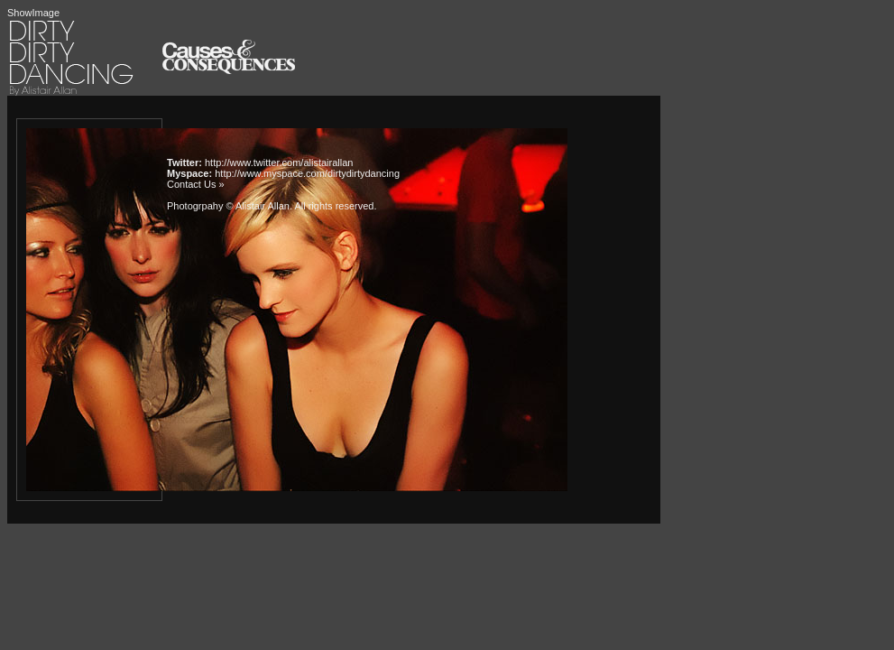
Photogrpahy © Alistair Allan (228, 205)
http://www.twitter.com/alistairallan (279, 162)
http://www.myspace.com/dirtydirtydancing (307, 173)
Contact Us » (196, 184)
